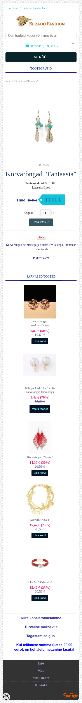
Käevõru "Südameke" (40, 582)
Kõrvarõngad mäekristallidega (40, 323)
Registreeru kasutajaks (32, 8)
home (8, 81)
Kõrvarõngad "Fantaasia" (26, 81)
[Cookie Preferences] (6, 697)
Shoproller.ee (71, 695)
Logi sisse (12, 8)
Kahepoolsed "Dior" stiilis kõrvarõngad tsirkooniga (40, 389)
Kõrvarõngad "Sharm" (39, 457)
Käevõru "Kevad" (40, 519)
